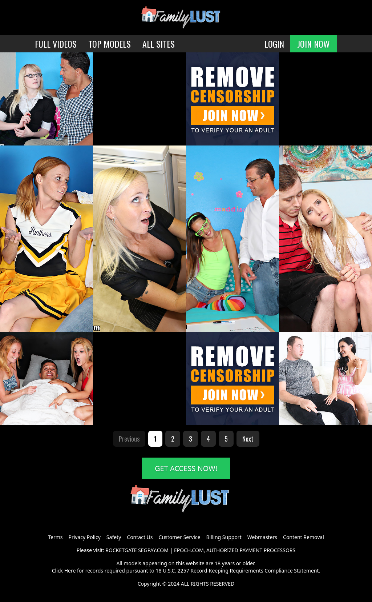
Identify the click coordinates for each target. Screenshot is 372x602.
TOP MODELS (109, 43)
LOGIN (274, 43)
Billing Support (223, 537)
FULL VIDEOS (56, 43)
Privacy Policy (84, 537)
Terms (55, 537)
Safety (113, 537)
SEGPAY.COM (153, 550)
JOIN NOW (313, 43)
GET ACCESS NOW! (186, 468)
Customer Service (180, 537)
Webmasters (262, 537)
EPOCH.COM (189, 550)
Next (248, 438)
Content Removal (303, 537)
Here (70, 570)
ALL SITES (158, 43)
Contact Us (140, 537)
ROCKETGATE (121, 550)
